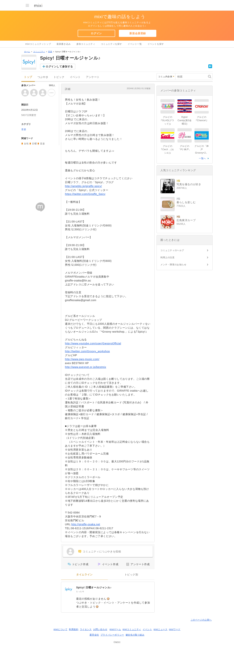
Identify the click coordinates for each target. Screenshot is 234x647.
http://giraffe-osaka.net (85, 524)
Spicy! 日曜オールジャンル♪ (94, 587)
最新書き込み (64, 44)
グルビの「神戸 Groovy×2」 (202, 149)
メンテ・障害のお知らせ (173, 264)
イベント (75, 77)
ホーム (27, 52)
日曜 (34, 143)
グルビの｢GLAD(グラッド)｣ (167, 120)
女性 (26, 143)
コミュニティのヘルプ (172, 250)
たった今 (80, 591)
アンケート (93, 77)
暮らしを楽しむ (186, 202)
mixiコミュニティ (132, 629)
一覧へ (202, 158)
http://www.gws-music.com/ (82, 359)
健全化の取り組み (135, 635)
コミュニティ (39, 52)
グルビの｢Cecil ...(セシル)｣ (167, 149)
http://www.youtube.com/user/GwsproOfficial (93, 343)
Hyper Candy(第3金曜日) (185, 120)
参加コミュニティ (85, 44)
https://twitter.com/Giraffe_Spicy (85, 194)
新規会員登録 (137, 33)
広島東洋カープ (186, 220)
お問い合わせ (100, 629)
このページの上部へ (201, 620)
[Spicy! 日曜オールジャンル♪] (68, 589)
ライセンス (86, 629)
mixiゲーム (115, 629)
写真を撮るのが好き (189, 184)
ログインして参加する (59, 66)
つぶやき (42, 77)
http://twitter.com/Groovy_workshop (87, 351)
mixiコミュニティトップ (38, 44)
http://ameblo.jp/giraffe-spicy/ (83, 186)
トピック (59, 77)
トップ (28, 77)
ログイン (96, 33)
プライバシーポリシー (112, 635)
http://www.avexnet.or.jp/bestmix (85, 367)
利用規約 (73, 629)
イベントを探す (156, 44)
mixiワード (174, 629)
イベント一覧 (135, 44)
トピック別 (131, 574)
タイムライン (84, 574)
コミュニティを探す (111, 44)
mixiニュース (160, 629)
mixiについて (60, 629)
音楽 (50, 52)
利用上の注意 (167, 257)
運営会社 (94, 635)
